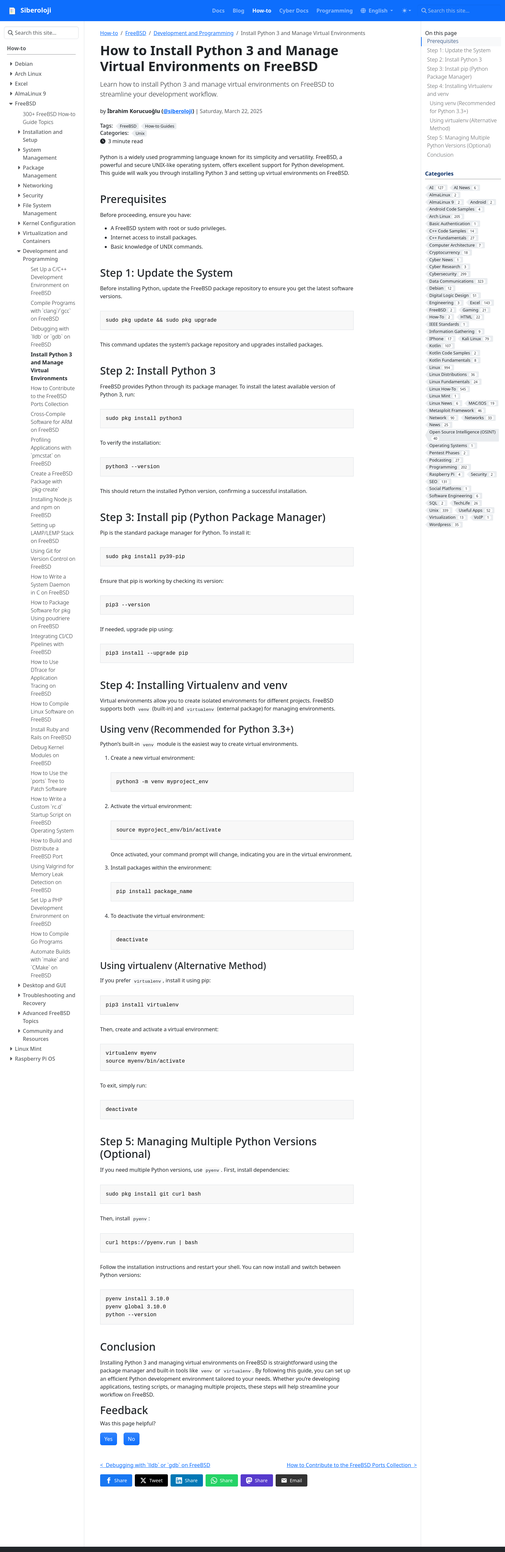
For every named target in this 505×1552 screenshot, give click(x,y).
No (131, 1439)
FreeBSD (135, 33)
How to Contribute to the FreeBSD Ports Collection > (352, 1465)
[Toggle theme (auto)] (406, 10)
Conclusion (440, 154)
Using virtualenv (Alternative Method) (463, 124)
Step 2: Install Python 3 (454, 59)
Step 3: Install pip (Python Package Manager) (457, 72)
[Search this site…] (459, 11)
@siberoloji (177, 111)
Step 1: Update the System (458, 50)
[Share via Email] (291, 1480)
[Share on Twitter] (151, 1480)
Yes (108, 1439)
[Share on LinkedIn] (187, 1480)
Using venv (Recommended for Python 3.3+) (462, 107)
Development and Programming (193, 33)
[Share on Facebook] (116, 1480)
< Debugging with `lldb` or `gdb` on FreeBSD (155, 1465)
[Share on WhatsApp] (222, 1480)
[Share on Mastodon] (257, 1480)
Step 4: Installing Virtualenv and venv (459, 90)
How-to (109, 33)
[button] (377, 10)
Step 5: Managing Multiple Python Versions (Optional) (458, 141)
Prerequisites (442, 41)
